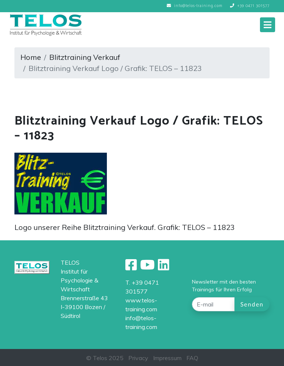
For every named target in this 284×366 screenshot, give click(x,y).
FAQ (192, 358)
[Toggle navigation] (267, 24)
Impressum (167, 358)
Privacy (138, 358)
